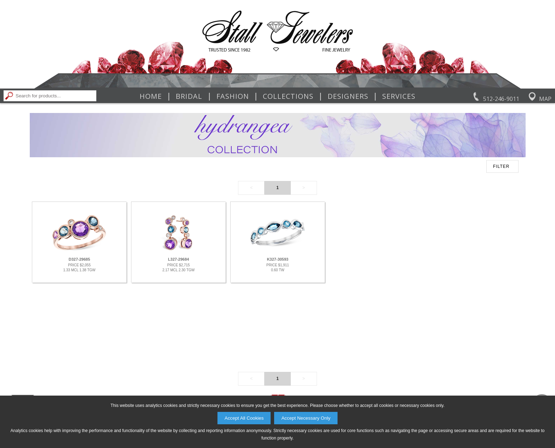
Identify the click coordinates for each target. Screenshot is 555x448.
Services (398, 96)
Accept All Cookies (244, 418)
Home (151, 96)
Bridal (189, 96)
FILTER (501, 166)
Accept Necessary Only (305, 418)
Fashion (232, 96)
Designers (348, 96)
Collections (288, 96)
